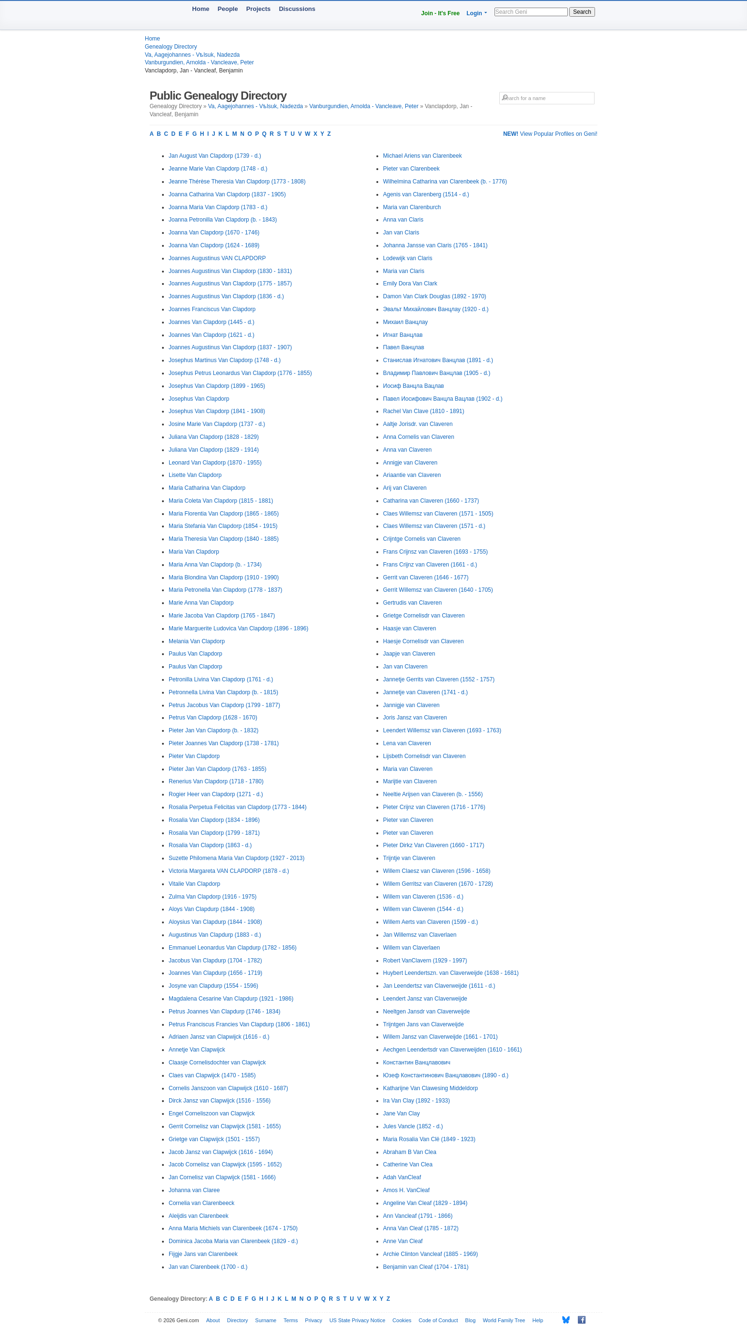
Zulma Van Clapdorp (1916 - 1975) (213, 896)
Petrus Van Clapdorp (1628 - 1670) (213, 717)
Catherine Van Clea (408, 1164)
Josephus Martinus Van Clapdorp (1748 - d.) (225, 360)
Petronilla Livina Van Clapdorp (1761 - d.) (221, 679)
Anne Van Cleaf (403, 1241)
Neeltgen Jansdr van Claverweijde (426, 1011)
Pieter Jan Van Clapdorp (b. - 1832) (214, 730)
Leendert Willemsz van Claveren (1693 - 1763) (442, 730)
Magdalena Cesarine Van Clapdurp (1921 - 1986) (231, 998)
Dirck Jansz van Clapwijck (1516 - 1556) (220, 1100)
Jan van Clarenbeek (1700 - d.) (208, 1267)
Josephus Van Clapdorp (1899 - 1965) (217, 386)
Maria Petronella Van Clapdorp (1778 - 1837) (226, 590)
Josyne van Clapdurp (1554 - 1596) (213, 985)
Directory (237, 1320)
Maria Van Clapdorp (194, 551)
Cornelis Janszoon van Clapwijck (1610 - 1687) (228, 1088)
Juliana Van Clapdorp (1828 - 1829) (214, 437)
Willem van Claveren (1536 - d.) (423, 896)
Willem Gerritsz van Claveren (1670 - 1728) (438, 884)
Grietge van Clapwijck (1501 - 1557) (214, 1139)
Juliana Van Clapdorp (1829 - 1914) (214, 449)
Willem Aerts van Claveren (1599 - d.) (430, 922)
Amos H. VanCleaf (406, 1190)
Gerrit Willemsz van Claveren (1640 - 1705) (438, 590)
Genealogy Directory (171, 46)
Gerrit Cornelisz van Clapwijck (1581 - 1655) (225, 1126)
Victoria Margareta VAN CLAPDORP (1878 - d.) (229, 871)
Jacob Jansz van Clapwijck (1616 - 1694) (221, 1152)
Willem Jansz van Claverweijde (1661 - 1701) (440, 1036)
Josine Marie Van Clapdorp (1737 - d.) (217, 424)
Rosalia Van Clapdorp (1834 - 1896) (214, 820)
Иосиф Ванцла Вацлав (413, 386)
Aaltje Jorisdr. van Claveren (418, 424)
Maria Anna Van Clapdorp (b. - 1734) (215, 564)
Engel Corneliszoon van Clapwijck (212, 1113)
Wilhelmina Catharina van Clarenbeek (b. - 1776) (445, 181)
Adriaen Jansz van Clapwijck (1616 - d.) (219, 1036)
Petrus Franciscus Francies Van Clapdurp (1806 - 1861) (239, 1024)
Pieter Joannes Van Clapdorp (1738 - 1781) (224, 743)
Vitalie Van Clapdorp (194, 884)
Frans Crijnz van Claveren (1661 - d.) (430, 564)
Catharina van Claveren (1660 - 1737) (431, 500)
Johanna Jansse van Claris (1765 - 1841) (435, 245)
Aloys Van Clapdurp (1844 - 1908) (212, 909)
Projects (258, 8)
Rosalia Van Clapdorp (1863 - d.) (210, 845)
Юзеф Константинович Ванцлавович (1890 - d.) (445, 1075)
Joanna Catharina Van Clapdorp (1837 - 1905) (227, 194)
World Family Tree (504, 1320)
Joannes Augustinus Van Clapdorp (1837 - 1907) (230, 347)
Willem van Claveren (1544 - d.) (423, 909)
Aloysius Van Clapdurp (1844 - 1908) (215, 922)
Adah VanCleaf (402, 1177)
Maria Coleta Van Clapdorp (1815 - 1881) (221, 500)
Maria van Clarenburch (412, 207)
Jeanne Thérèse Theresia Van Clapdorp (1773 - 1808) (237, 181)
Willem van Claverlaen (411, 947)
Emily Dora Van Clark (410, 283)
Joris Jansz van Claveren (415, 717)
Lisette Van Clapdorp (195, 475)
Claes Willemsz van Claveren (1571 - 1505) (438, 513)
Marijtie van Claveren (410, 781)
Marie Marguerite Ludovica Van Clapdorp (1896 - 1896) (238, 628)
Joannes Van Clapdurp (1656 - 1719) (215, 973)
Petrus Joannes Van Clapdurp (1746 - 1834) (225, 1011)
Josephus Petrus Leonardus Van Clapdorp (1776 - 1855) (240, 373)
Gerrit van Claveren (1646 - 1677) (425, 577)
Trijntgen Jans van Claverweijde (423, 1024)
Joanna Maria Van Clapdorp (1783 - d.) (218, 207)
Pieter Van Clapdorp (194, 756)
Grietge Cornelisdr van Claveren (423, 615)
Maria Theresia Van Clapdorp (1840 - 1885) (224, 539)
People (228, 8)
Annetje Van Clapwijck (197, 1049)
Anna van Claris (403, 219)
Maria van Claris (403, 271)
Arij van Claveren (404, 488)
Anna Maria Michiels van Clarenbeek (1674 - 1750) (233, 1228)
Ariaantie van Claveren (412, 475)
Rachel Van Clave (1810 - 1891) (423, 411)
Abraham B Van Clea (409, 1152)
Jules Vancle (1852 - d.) (413, 1126)
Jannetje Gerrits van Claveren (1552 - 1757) (439, 679)
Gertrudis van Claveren (412, 602)
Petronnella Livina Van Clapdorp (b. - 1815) (223, 692)
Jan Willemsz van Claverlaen (419, 934)
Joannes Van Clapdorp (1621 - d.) (211, 335)
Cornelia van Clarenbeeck (201, 1203)
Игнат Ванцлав (403, 335)
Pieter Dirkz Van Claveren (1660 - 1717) (434, 845)
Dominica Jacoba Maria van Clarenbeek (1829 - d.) (233, 1241)
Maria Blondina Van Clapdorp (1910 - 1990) (224, 577)
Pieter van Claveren (408, 820)
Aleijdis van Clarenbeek (198, 1216)
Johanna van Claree (194, 1190)
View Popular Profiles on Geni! (550, 134)
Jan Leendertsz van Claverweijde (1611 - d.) (439, 985)
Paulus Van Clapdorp (195, 653)
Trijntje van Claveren (409, 858)
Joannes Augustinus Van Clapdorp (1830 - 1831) (230, 271)
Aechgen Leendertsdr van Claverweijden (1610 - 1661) (452, 1049)
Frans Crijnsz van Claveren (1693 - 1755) (435, 551)
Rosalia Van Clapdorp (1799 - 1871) (214, 833)
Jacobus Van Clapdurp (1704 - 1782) (215, 960)
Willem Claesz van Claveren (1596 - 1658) (436, 871)
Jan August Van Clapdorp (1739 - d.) (215, 155)
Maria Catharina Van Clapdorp (207, 488)
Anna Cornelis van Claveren (418, 437)
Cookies (402, 1320)
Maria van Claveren (408, 769)
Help (538, 1320)
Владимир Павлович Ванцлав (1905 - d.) (436, 373)
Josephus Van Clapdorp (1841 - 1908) (217, 411)
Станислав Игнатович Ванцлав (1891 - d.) (438, 360)
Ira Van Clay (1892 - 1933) (416, 1100)
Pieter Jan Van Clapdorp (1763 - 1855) (217, 769)
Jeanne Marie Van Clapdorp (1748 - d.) (218, 168)
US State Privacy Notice (357, 1320)
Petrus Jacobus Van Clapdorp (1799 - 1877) (224, 705)
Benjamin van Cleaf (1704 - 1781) (425, 1267)
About (213, 1320)
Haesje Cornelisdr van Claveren (423, 641)
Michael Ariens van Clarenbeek (422, 155)
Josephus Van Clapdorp (199, 398)
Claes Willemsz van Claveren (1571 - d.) (434, 526)
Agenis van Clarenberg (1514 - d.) (426, 194)
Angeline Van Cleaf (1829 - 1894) (425, 1203)
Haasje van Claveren (409, 628)
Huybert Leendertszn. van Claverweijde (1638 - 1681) (451, 973)
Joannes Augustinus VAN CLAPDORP (217, 258)
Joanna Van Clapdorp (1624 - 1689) (214, 245)
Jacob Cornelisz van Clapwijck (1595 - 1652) (225, 1164)
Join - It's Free (440, 13)
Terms (290, 1320)
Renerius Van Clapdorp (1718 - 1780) (216, 781)
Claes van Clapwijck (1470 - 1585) (212, 1075)
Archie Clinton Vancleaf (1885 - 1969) (430, 1254)
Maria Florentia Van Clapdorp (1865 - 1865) (224, 513)
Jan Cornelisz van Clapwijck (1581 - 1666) (222, 1177)
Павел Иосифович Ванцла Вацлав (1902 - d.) (443, 398)
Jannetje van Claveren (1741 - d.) (425, 692)
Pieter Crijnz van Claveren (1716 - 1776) (434, 807)
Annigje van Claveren (410, 462)
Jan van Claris (401, 232)
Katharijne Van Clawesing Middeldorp (430, 1088)
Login (474, 13)
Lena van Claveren (407, 743)
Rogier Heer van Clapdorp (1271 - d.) (216, 794)
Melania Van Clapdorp (197, 641)
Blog (470, 1320)
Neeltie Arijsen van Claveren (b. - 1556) (433, 794)
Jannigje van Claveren (411, 705)
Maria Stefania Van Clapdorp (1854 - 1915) (223, 526)
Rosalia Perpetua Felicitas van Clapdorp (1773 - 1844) (238, 807)
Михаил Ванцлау (405, 322)
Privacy (313, 1320)
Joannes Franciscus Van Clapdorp (212, 309)
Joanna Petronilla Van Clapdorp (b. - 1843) (223, 219)
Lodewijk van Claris (407, 258)
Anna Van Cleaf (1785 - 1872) (421, 1228)
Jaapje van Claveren (409, 653)
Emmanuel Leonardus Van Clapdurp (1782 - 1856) (233, 947)
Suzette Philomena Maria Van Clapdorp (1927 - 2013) (236, 858)
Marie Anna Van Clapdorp (201, 602)
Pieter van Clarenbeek (411, 168)
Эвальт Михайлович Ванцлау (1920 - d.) (436, 309)
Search (582, 12)
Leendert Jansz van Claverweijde (425, 998)
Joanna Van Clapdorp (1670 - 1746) (214, 232)
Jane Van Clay (401, 1113)
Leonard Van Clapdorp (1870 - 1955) (215, 462)
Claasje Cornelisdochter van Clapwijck (217, 1062)
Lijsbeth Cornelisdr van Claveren (424, 756)
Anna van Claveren (407, 449)
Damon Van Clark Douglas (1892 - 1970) (434, 296)
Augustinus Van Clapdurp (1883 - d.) (215, 934)
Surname (266, 1320)
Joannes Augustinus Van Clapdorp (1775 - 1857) (230, 283)
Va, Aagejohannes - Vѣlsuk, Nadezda (192, 54)
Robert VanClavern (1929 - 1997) (425, 960)
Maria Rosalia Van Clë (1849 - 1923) (429, 1139)
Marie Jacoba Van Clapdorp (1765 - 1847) (222, 615)
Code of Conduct (438, 1320)
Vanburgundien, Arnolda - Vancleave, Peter (199, 62)
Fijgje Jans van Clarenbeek (203, 1254)
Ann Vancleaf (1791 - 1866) (418, 1216)
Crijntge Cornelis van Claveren (422, 539)
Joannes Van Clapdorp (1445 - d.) (211, 322)
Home (200, 8)
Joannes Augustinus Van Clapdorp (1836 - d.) (226, 296)
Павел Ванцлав (403, 347)
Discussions (297, 8)
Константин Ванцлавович (416, 1062)
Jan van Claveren (405, 666)
